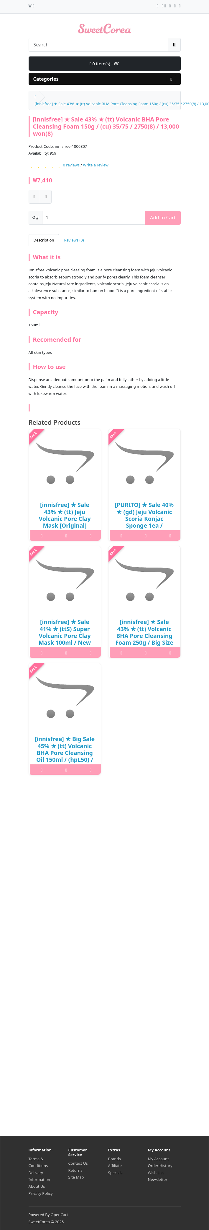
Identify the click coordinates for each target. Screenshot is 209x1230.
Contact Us (78, 1163)
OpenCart (59, 1214)
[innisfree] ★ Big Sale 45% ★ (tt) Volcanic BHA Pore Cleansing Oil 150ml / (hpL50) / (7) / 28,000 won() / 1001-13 (65, 756)
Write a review (95, 165)
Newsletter (157, 1179)
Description (44, 240)
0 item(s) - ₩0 (104, 64)
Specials (115, 1172)
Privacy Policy (41, 1193)
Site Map (76, 1177)
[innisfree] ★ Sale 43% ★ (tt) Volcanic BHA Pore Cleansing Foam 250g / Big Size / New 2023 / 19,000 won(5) (144, 639)
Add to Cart (162, 217)
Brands (114, 1158)
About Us (37, 1186)
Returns (75, 1170)
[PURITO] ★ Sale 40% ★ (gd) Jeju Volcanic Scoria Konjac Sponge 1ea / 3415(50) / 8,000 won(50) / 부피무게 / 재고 (144, 525)
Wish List (156, 1172)
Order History (160, 1165)
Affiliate (115, 1165)
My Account (158, 1158)
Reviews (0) (74, 240)
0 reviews (71, 165)
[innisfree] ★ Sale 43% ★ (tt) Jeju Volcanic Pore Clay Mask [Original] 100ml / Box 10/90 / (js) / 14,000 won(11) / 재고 (65, 525)
